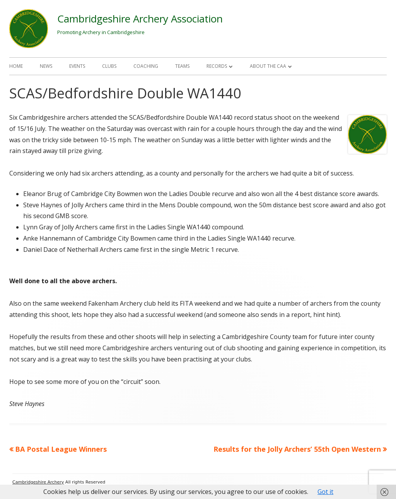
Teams (182, 66)
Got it (325, 491)
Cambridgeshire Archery (38, 482)
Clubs (109, 66)
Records (217, 66)
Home (16, 66)
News (46, 66)
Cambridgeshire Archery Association (140, 19)
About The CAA (268, 66)
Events (77, 66)
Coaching (145, 66)
